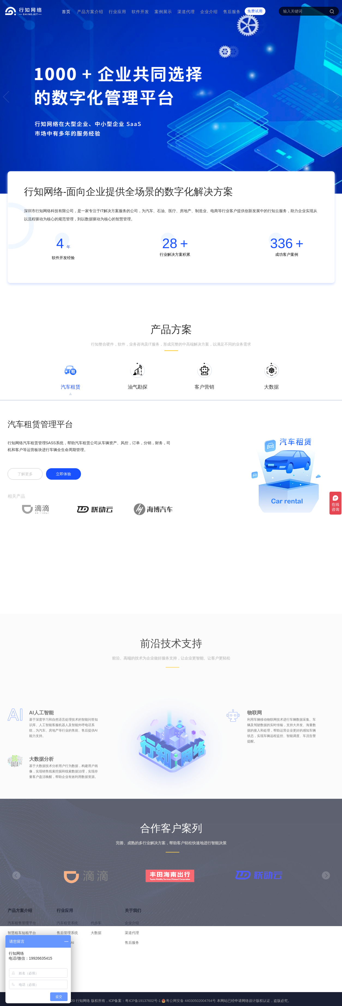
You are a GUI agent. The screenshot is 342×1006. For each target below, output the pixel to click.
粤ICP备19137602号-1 (143, 1001)
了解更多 (25, 475)
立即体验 (63, 475)
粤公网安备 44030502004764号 (189, 1001)
